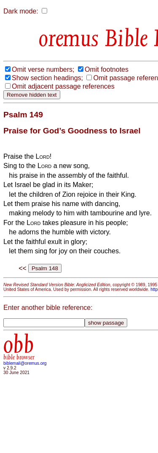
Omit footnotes (107, 69)
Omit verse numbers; (43, 69)
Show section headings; (47, 77)
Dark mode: (20, 11)
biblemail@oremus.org (25, 363)
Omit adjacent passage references (63, 86)
